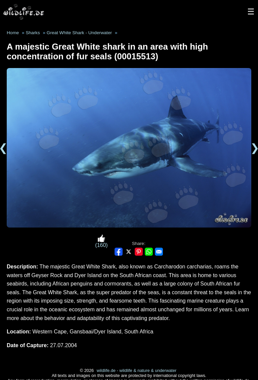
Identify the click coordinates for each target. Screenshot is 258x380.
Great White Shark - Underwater (79, 32)
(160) (101, 241)
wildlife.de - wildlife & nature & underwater (137, 370)
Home (13, 32)
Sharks (33, 32)
